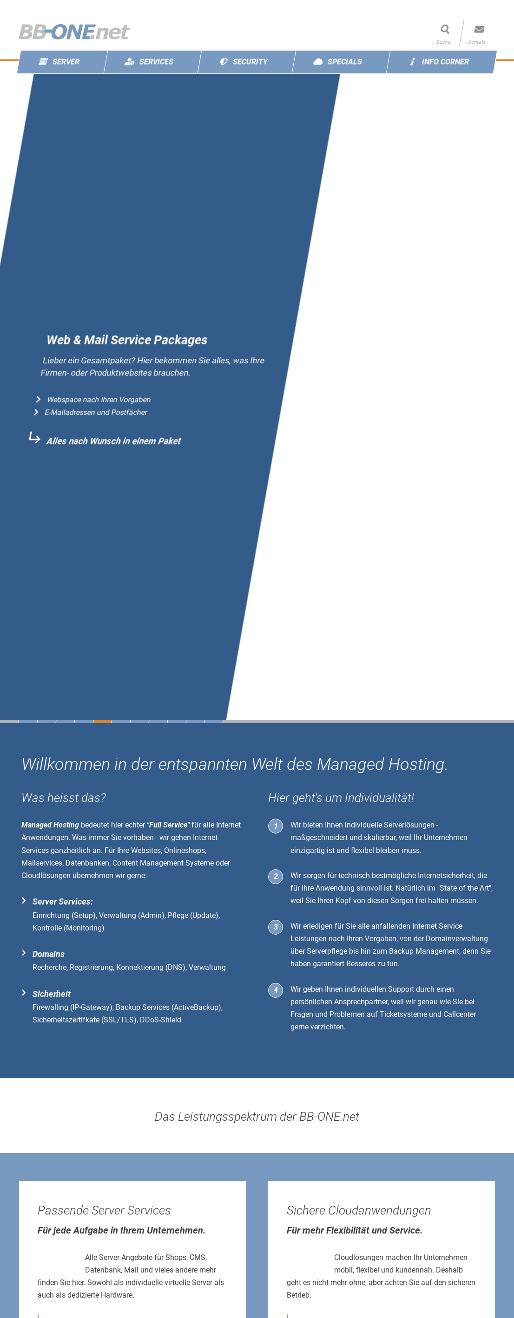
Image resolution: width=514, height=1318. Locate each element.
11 (213, 721)
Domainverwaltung (457, 938)
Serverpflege (327, 951)
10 (195, 721)
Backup (401, 951)
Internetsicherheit (446, 875)
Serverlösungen (409, 825)
